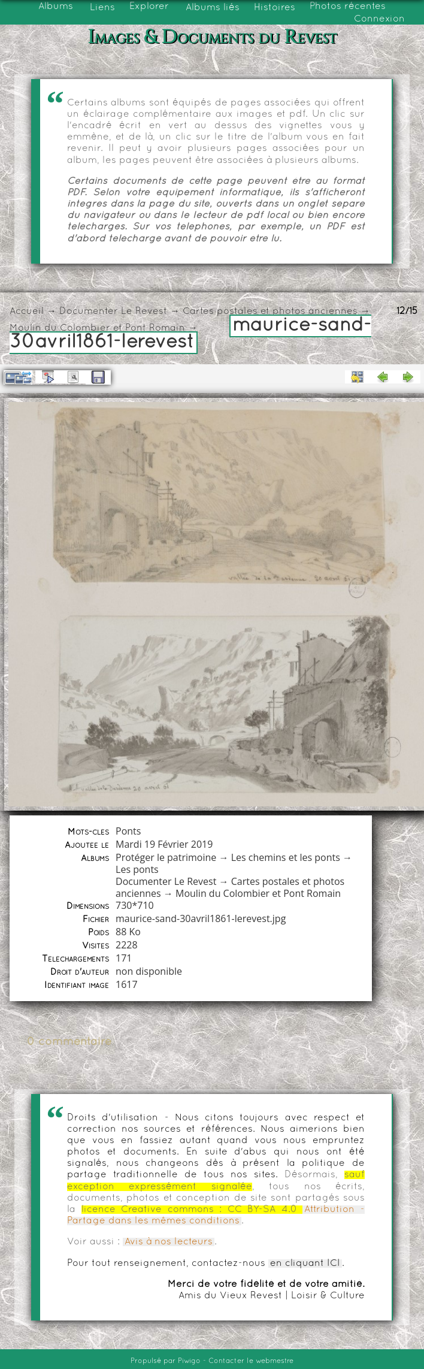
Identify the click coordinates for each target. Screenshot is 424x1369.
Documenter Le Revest (113, 311)
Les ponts (137, 869)
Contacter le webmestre (250, 1361)
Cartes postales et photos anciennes (270, 311)
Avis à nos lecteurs (169, 1242)
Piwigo (189, 1361)
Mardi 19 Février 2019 (164, 844)
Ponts (128, 831)
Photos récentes (348, 6)
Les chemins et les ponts (285, 857)
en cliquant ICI (305, 1263)
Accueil (27, 311)
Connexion (379, 19)
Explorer (149, 6)
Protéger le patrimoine (166, 857)
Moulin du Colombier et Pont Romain (97, 328)
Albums (55, 6)
